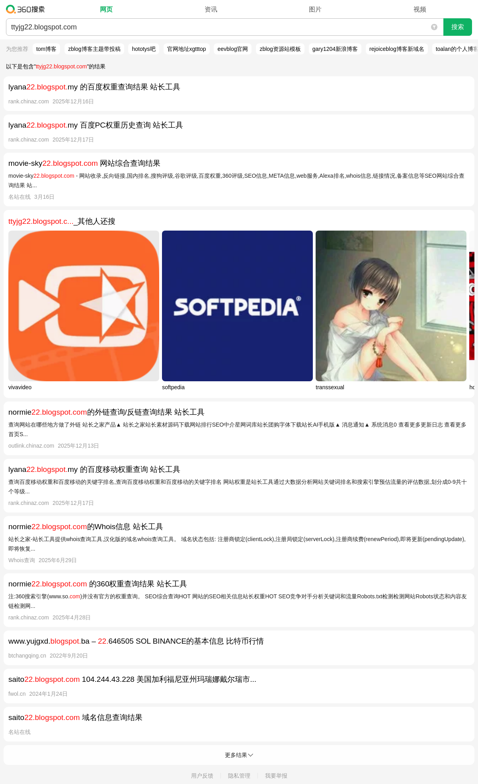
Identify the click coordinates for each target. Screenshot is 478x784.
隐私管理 (239, 775)
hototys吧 (143, 49)
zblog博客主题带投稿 (94, 49)
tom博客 (46, 49)
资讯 (211, 9)
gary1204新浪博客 (335, 49)
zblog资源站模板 (279, 49)
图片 (315, 9)
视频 (420, 9)
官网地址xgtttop (186, 49)
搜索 (457, 26)
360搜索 (27, 9)
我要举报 (276, 775)
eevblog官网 (232, 49)
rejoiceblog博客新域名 (396, 49)
